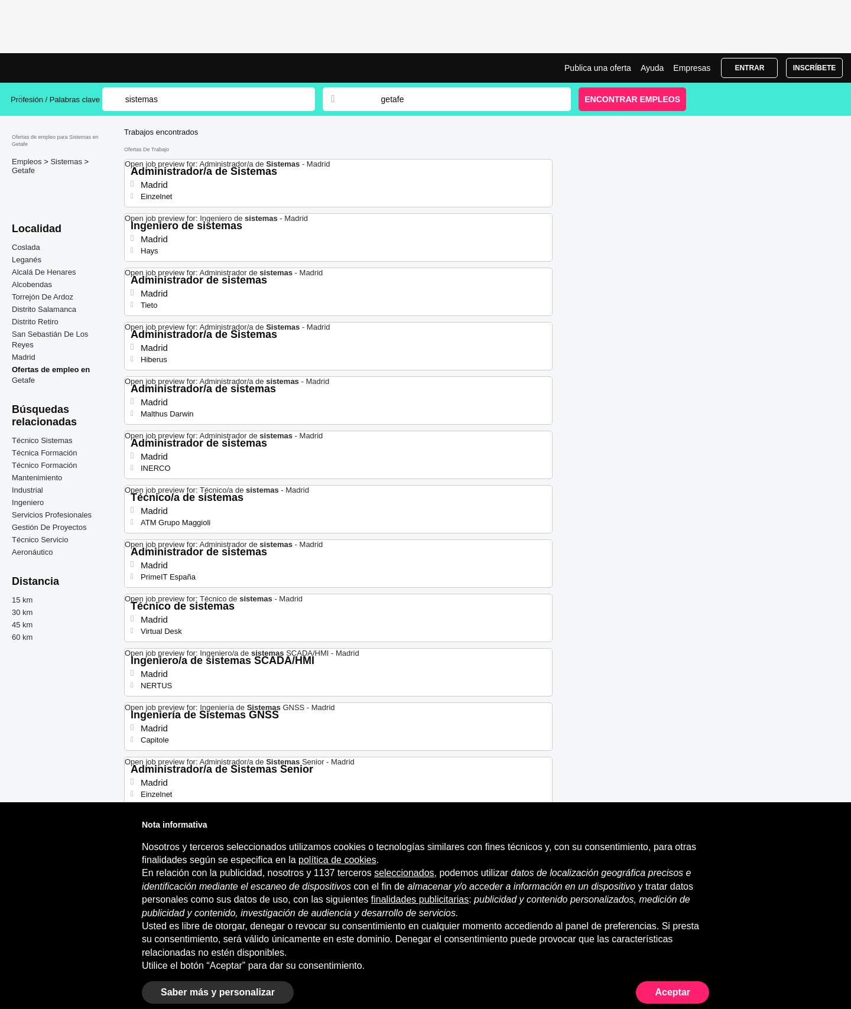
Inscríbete (814, 68)
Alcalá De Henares (44, 272)
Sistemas (67, 161)
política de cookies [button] (337, 860)
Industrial (27, 490)
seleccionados (404, 873)
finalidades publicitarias (420, 899)
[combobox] (464, 99)
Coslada (26, 247)
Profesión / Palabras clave (55, 99)
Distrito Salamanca (44, 309)
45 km (22, 624)
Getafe (23, 170)
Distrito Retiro (35, 321)
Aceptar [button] (672, 992)
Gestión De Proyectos (49, 527)
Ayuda (652, 68)
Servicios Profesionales (52, 514)
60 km (22, 637)
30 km (22, 612)
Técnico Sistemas (42, 440)
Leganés (26, 259)
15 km (22, 599)
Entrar (749, 68)
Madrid (23, 357)
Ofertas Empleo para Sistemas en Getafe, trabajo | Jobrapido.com (55, 68)
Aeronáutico (32, 552)
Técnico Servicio (40, 539)
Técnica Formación (44, 452)
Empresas (691, 68)
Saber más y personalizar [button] (218, 992)
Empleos (28, 161)
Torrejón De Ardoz (42, 296)
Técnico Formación (44, 465)
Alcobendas (32, 284)
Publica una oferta (597, 68)
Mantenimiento (37, 477)
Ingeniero (28, 502)
